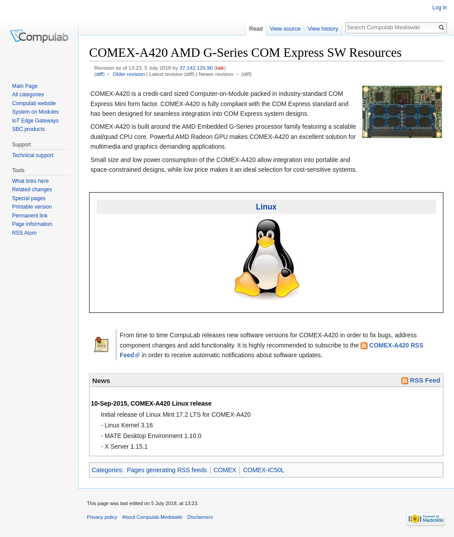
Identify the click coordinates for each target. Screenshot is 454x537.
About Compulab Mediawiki (152, 517)
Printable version (31, 207)
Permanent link (29, 216)
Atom (30, 233)
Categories (107, 470)
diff (99, 74)
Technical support (32, 155)
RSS (17, 233)
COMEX (225, 470)
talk (220, 68)
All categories (28, 94)
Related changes (32, 189)
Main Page (24, 86)
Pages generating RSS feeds (167, 470)
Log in (439, 7)
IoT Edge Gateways (35, 121)
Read (256, 28)
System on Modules (35, 112)
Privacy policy (102, 517)
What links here (30, 181)
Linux (266, 206)
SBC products (28, 129)
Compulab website (34, 103)
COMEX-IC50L (263, 470)
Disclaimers (200, 517)
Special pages (28, 198)
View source (285, 28)
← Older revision (125, 74)
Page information (32, 224)
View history (323, 28)
